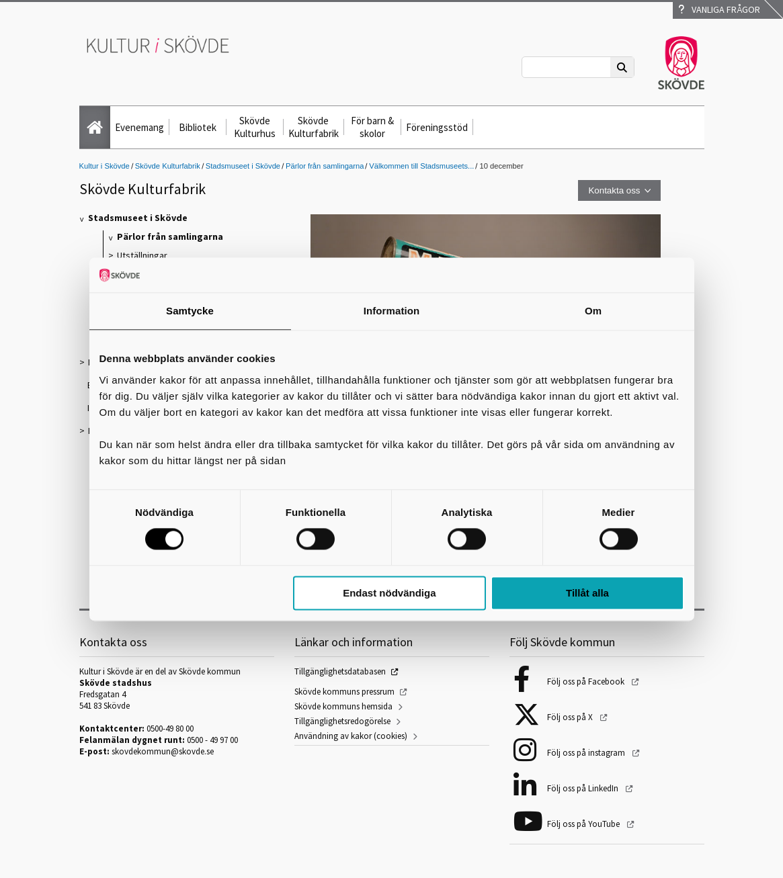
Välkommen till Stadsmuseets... (421, 166)
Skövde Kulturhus (255, 127)
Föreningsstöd (437, 127)
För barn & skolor (372, 127)
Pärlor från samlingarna (325, 166)
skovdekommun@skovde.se (163, 751)
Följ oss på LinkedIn (583, 788)
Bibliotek (197, 127)
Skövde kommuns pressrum (344, 691)
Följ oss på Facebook (586, 681)
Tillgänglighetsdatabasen (340, 671)
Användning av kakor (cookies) (350, 736)
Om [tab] (593, 310)
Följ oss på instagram (587, 752)
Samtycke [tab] (190, 310)
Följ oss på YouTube (584, 824)
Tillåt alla (587, 593)
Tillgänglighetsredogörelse (342, 721)
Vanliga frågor (719, 9)
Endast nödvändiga (389, 593)
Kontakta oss (614, 190)
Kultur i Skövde (104, 166)
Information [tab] (392, 310)
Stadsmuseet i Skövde (243, 166)
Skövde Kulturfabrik (313, 127)
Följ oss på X (571, 717)
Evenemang (139, 127)
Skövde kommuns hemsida (343, 706)
